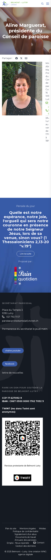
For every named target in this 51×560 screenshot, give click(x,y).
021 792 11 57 (13, 316)
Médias (42, 528)
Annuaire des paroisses (25, 540)
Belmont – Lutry (19, 2)
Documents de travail (25, 537)
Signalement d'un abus (25, 534)
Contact (40, 542)
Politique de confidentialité (25, 531)
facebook (9, 364)
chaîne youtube (13, 350)
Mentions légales (28, 528)
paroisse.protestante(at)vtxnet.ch (20, 321)
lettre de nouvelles (12, 372)
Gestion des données (26, 546)
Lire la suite (25, 254)
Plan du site (10, 528)
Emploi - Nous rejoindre (18, 543)
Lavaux (14, 4)
